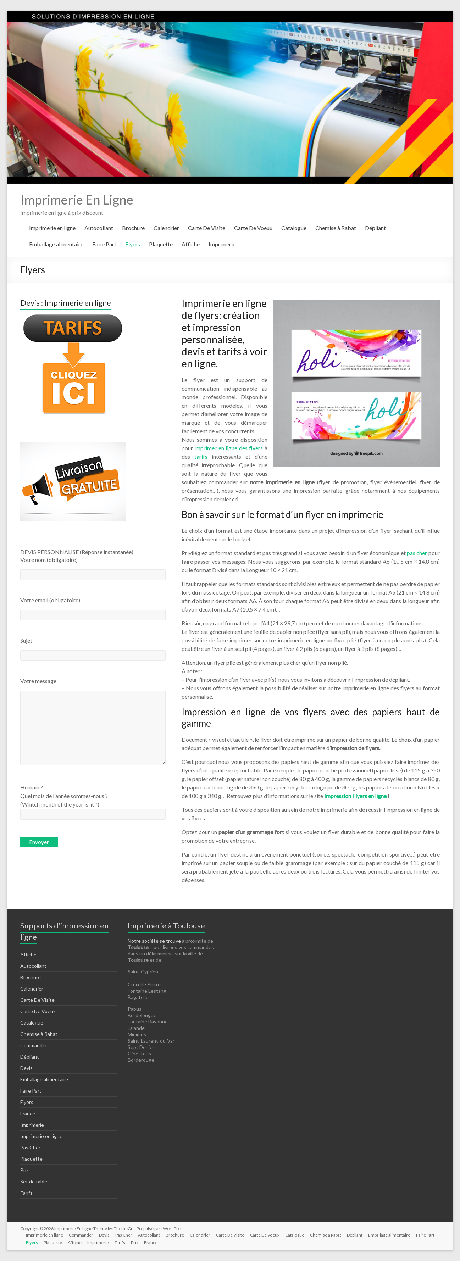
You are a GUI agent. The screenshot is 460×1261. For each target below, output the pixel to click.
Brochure (133, 227)
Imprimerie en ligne (52, 227)
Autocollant (98, 227)
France (27, 1113)
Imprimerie (222, 244)
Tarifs (26, 1193)
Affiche (191, 244)
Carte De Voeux (253, 227)
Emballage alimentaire (56, 244)
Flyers (132, 244)
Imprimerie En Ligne (76, 199)
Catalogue (293, 227)
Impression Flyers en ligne (355, 795)
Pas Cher (30, 1147)
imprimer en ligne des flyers (229, 448)
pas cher (416, 552)
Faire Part (104, 244)
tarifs (200, 456)
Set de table (33, 1181)
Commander (33, 1045)
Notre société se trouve (154, 941)
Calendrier (166, 227)
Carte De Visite (206, 227)
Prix (24, 1170)
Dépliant (375, 227)
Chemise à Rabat (335, 227)
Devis (26, 1068)
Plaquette (161, 244)
